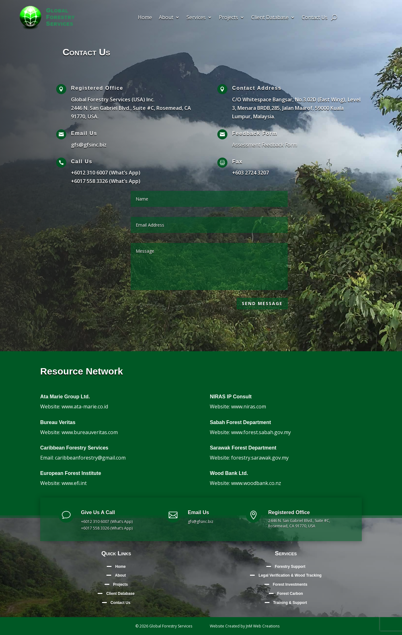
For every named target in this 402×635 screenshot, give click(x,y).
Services (196, 18)
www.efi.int (74, 483)
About (166, 18)
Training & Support (290, 602)
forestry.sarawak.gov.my (260, 457)
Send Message (262, 303)
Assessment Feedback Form (264, 144)
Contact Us (315, 18)
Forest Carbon (290, 593)
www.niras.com (248, 406)
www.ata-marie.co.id (85, 406)
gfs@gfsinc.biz (88, 144)
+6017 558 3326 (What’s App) (105, 181)
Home (145, 18)
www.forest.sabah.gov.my (261, 432)
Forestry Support (290, 566)
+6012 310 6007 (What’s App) (105, 172)
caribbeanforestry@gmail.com (90, 457)
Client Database (270, 18)
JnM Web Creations (263, 626)
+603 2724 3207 (250, 172)
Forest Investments (290, 584)
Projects (228, 18)
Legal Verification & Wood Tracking (289, 575)
